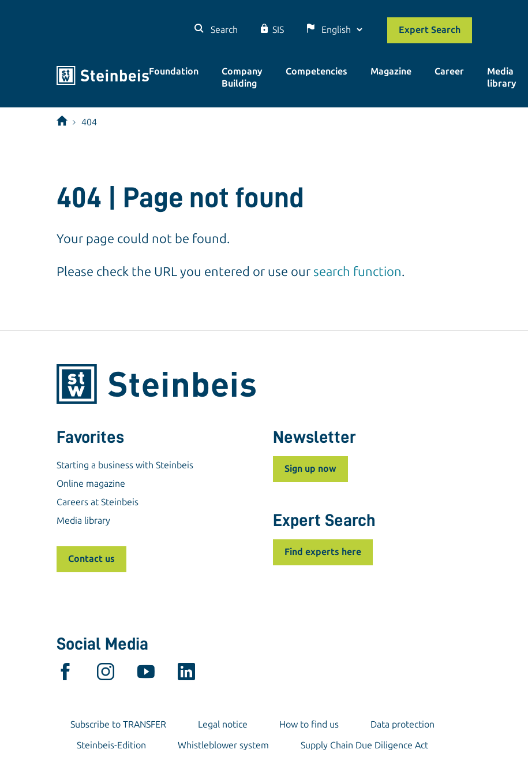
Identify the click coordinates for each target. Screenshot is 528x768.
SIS (278, 29)
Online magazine (91, 483)
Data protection (402, 724)
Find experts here (322, 551)
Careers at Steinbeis (97, 502)
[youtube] (146, 674)
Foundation (174, 71)
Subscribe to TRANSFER (118, 724)
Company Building (242, 77)
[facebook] (65, 674)
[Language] (341, 30)
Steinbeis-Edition (111, 745)
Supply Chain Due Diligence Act (364, 745)
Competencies (316, 71)
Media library (501, 77)
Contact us (91, 558)
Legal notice (223, 724)
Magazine (390, 71)
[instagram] (105, 674)
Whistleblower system (223, 745)
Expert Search (429, 29)
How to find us (309, 724)
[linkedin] (186, 674)
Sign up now (310, 468)
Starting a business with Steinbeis (125, 465)
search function (357, 271)
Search (223, 29)
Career (449, 71)
